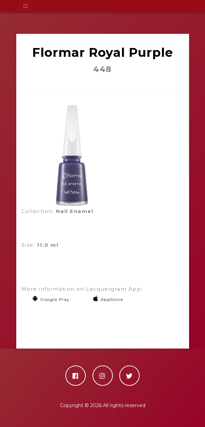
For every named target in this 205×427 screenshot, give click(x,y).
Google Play (51, 299)
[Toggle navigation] (26, 6)
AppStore (108, 299)
